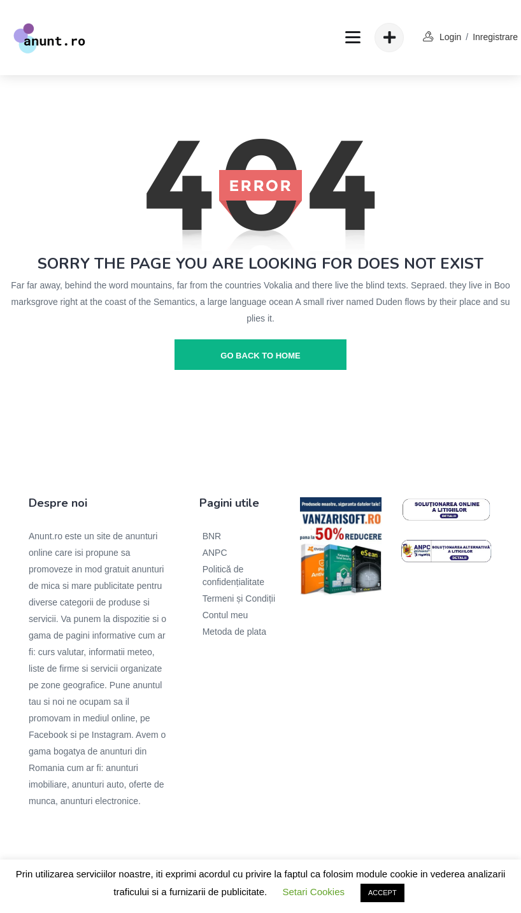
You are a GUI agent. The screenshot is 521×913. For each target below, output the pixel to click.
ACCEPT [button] (382, 892)
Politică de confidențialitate (233, 575)
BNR (212, 536)
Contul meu (225, 615)
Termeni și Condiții (239, 598)
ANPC (215, 553)
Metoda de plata (234, 631)
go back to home (260, 355)
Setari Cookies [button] (313, 891)
